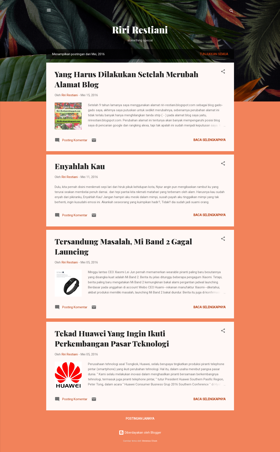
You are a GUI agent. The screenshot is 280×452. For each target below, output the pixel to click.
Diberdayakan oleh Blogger (140, 432)
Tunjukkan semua (214, 54)
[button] (223, 72)
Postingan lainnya (140, 418)
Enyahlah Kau (80, 166)
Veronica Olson (149, 441)
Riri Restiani (140, 29)
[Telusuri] (231, 11)
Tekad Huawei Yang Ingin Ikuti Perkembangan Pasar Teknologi (112, 338)
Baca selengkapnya (209, 140)
